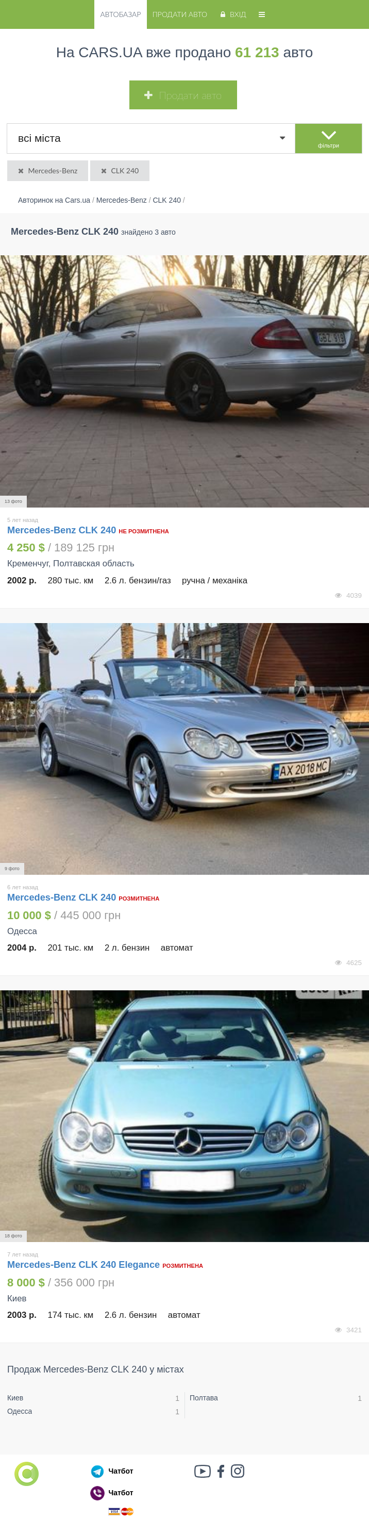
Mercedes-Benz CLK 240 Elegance (83, 1265)
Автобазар (120, 14)
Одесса (19, 1411)
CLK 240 (119, 170)
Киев (15, 1398)
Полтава (204, 1398)
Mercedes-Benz (46, 170)
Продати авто (180, 14)
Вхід (232, 14)
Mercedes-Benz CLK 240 (63, 530)
